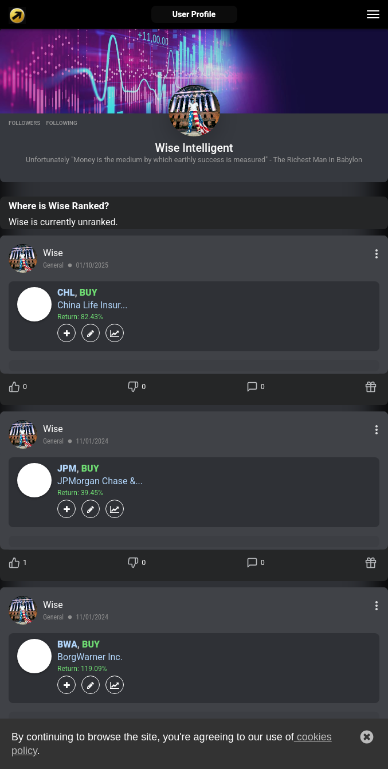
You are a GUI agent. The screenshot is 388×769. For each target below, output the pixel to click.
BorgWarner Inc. (90, 657)
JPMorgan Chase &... (100, 481)
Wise (53, 253)
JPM (66, 468)
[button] (366, 737)
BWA (67, 644)
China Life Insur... (92, 305)
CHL (66, 292)
